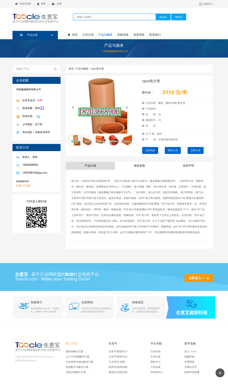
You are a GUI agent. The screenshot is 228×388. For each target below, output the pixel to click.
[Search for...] (32, 69)
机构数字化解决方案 (77, 367)
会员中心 (206, 3)
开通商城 (189, 361)
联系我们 (155, 34)
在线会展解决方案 (76, 372)
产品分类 (29, 35)
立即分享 (196, 150)
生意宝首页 (23, 3)
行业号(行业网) (117, 361)
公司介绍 (88, 34)
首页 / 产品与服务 (79, 68)
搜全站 (163, 17)
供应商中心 (157, 372)
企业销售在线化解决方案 (79, 361)
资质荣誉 (139, 34)
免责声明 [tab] (188, 165)
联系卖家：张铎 (32, 108)
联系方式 (173, 150)
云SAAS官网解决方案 (77, 356)
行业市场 (155, 351)
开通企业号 (190, 367)
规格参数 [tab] (139, 165)
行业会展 (155, 367)
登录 (41, 3)
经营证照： (30, 116)
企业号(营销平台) (118, 356)
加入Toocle (190, 351)
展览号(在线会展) (118, 372)
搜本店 (179, 17)
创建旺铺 (189, 356)
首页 (73, 34)
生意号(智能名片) (118, 351)
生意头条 (155, 356)
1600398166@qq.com (34, 173)
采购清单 (123, 34)
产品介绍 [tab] (90, 165)
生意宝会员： (31, 100)
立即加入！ (198, 278)
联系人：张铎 (29, 157)
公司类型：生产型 (31, 124)
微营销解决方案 (74, 351)
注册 (56, 3)
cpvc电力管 (97, 68)
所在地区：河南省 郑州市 (35, 132)
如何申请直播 (191, 372)
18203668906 (29, 165)
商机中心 (155, 361)
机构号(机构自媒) (118, 367)
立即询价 (150, 150)
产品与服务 (105, 34)
